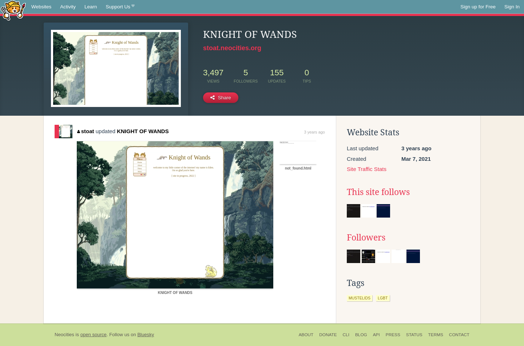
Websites (41, 6)
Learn (90, 6)
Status (414, 334)
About (306, 334)
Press (393, 334)
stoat (85, 131)
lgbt (383, 298)
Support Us (120, 7)
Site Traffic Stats (366, 169)
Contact (459, 334)
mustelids (359, 298)
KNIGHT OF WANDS (143, 131)
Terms (435, 334)
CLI (346, 334)
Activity (68, 6)
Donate (328, 334)
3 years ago (314, 132)
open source (93, 334)
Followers (366, 237)
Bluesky (145, 334)
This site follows (378, 192)
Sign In (512, 6)
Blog (361, 334)
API (376, 334)
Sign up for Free (478, 6)
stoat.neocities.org (232, 48)
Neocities (64, 334)
